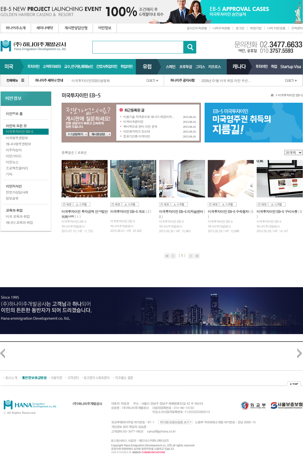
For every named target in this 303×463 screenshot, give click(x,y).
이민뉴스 (12, 161)
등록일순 (68, 152)
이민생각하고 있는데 (136, 131)
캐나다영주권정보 (18, 143)
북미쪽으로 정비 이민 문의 (140, 126)
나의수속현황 (221, 28)
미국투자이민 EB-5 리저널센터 (181, 211)
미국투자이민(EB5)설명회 (91, 80)
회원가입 (256, 28)
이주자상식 (14, 149)
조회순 (82, 152)
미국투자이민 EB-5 (19, 131)
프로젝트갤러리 (17, 167)
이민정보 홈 (14, 113)
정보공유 (12, 198)
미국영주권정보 (17, 137)
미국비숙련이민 (133, 121)
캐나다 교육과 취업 (19, 222)
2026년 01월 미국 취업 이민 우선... (226, 80)
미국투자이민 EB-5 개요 (128, 211)
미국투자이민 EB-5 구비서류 (277, 211)
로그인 (240, 28)
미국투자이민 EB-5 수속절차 (228, 211)
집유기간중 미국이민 (136, 136)
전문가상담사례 (17, 192)
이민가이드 (14, 155)
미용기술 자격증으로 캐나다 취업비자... (148, 117)
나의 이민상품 (276, 28)
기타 (9, 174)
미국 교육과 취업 (18, 216)
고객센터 (297, 28)
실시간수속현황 (197, 28)
